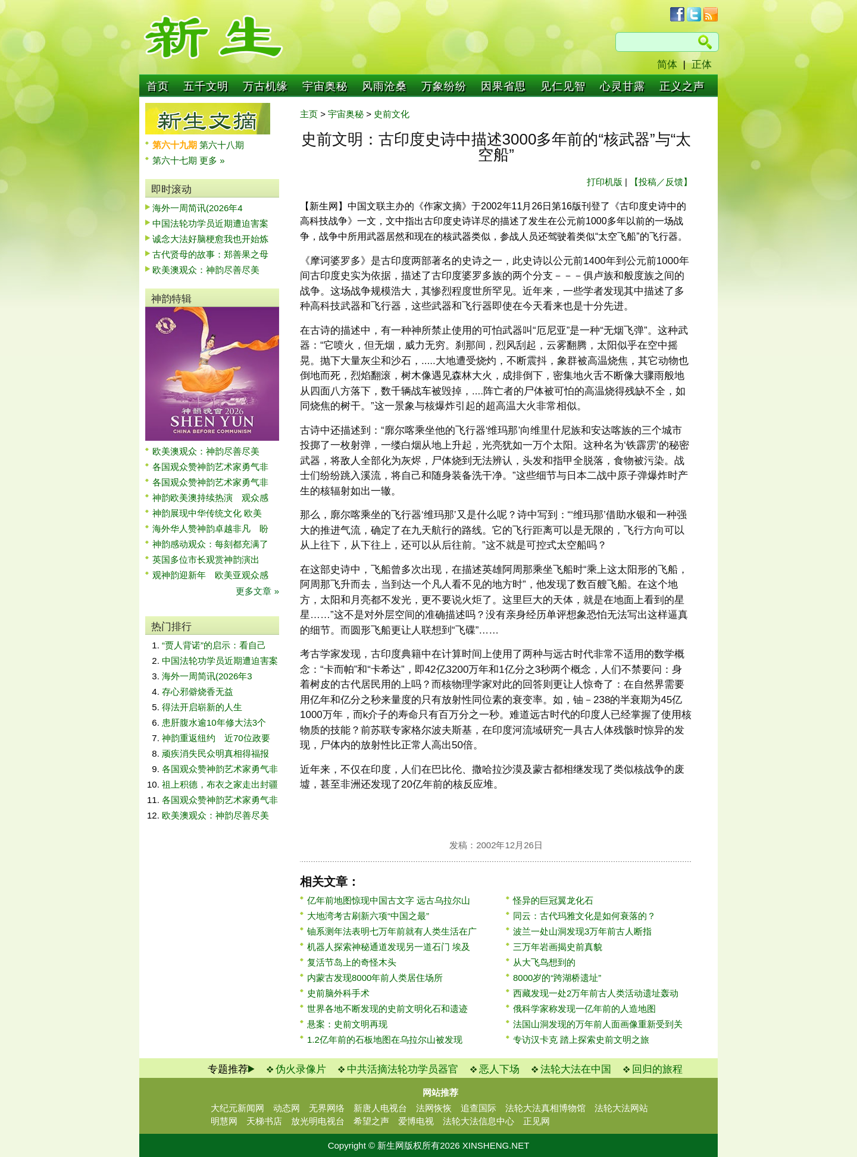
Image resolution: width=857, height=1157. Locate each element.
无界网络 (327, 1108)
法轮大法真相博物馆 (545, 1108)
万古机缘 (265, 86)
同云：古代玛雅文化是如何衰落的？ (584, 916)
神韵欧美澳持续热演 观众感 (210, 498)
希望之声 (371, 1121)
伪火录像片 (301, 1069)
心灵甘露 (622, 86)
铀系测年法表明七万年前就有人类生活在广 (392, 931)
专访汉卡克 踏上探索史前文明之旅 (581, 1039)
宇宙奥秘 (325, 86)
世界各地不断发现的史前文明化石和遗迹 (387, 1009)
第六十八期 (221, 145)
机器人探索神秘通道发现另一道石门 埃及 (388, 947)
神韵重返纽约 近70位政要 (216, 738)
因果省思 (503, 86)
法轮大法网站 (621, 1108)
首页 (157, 86)
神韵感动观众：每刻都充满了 (210, 544)
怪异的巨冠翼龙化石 (553, 900)
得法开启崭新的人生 (202, 707)
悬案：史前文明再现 (347, 1024)
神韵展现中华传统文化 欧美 (207, 513)
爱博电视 (416, 1121)
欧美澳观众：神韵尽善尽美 (210, 270)
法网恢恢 (434, 1108)
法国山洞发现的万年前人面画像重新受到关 (598, 1024)
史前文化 (391, 114)
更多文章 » (257, 591)
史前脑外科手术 (338, 993)
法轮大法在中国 (575, 1069)
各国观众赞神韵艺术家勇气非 (210, 467)
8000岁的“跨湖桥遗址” (557, 978)
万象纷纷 (444, 86)
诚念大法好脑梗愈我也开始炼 (210, 239)
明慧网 (224, 1121)
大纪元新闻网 (237, 1108)
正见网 (536, 1121)
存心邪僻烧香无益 (197, 691)
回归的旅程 (657, 1069)
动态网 (286, 1108)
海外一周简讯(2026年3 (207, 676)
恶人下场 (499, 1069)
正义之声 (682, 86)
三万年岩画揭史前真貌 (557, 947)
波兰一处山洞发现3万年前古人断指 (582, 931)
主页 (309, 114)
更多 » (212, 160)
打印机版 (605, 182)
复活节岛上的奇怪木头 (351, 962)
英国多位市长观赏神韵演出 (210, 559)
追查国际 (478, 1108)
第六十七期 (175, 160)
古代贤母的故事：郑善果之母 (210, 254)
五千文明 (206, 86)
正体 (702, 64)
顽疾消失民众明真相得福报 (215, 753)
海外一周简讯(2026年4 (197, 208)
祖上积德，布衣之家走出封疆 (220, 784)
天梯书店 (264, 1121)
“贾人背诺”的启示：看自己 (214, 645)
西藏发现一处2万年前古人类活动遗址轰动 (595, 993)
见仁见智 (563, 86)
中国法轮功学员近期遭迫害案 (210, 223)
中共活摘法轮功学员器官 (402, 1069)
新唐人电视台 (380, 1108)
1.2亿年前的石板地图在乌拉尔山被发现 (384, 1039)
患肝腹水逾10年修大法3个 (214, 722)
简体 (667, 64)
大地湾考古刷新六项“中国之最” (368, 916)
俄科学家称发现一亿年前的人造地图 (584, 1009)
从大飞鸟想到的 (544, 962)
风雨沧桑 (384, 86)
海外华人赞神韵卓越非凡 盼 (210, 528)
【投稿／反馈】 (661, 182)
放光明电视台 (318, 1121)
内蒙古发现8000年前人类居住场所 (375, 978)
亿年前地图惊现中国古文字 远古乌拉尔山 (388, 900)
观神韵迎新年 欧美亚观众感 (210, 575)
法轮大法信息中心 (478, 1121)
